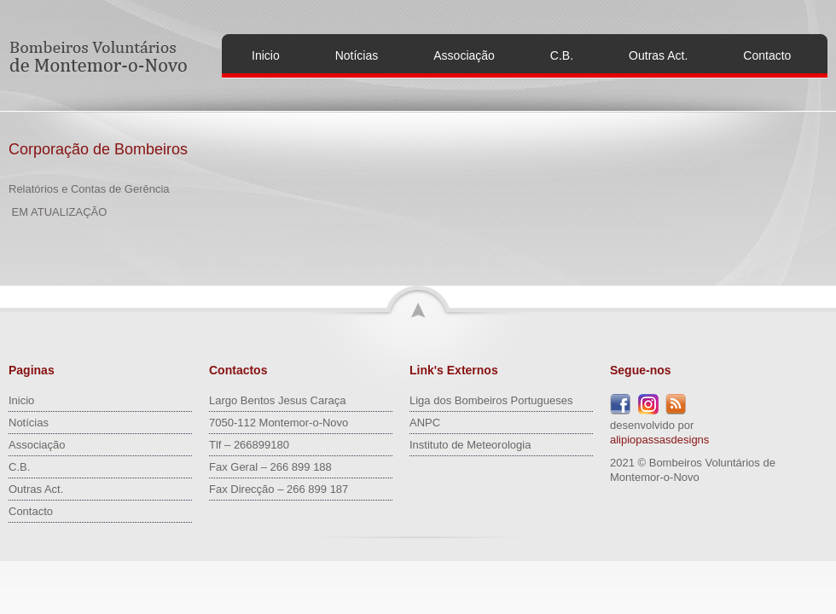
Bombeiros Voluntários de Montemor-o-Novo (101, 56)
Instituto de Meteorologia (470, 444)
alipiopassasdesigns (659, 439)
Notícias (357, 55)
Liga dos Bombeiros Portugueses (491, 400)
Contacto (767, 55)
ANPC (424, 422)
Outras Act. (658, 55)
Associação (464, 55)
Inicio (266, 55)
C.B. (561, 55)
